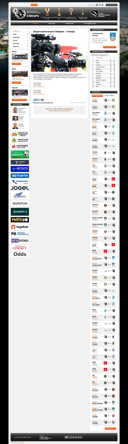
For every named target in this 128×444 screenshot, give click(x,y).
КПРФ (94, 179)
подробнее (16, 63)
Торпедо (95, 152)
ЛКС (93, 193)
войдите (51, 110)
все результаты (110, 428)
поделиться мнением (18, 100)
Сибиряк (95, 230)
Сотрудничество (90, 23)
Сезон (15, 40)
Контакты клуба (111, 5)
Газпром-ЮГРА (97, 258)
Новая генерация (97, 217)
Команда (16, 37)
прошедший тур (97, 95)
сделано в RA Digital (17, 442)
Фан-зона (51, 23)
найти (33, 4)
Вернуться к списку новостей (43, 102)
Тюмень (94, 101)
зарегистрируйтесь (63, 110)
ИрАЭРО (95, 140)
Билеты (15, 46)
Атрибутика (69, 23)
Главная (35, 23)
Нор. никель (96, 112)
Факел (94, 127)
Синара (94, 99)
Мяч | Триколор (38, 86)
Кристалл (95, 204)
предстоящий (109, 95)
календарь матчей (109, 47)
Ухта (93, 165)
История (16, 43)
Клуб (14, 34)
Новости (16, 31)
